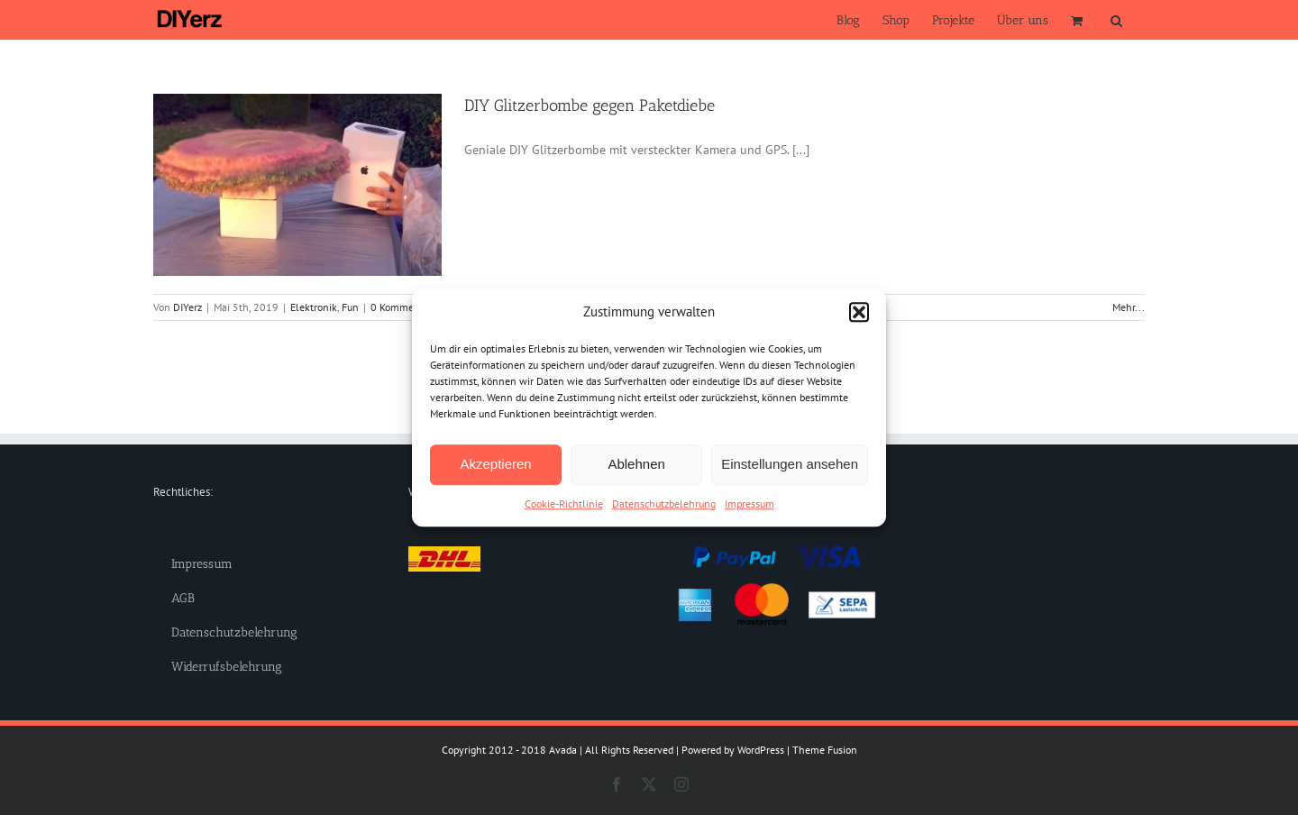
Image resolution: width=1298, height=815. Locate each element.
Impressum (749, 503)
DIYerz (187, 307)
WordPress (760, 749)
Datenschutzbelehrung (664, 503)
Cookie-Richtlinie (564, 503)
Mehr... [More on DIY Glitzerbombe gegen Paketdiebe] (1128, 307)
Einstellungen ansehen (789, 464)
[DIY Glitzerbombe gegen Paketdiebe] (297, 185)
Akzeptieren (495, 464)
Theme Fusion (824, 749)
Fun (350, 307)
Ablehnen (636, 464)
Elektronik (313, 307)
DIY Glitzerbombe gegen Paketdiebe (589, 105)
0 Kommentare (404, 307)
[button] (859, 313)
